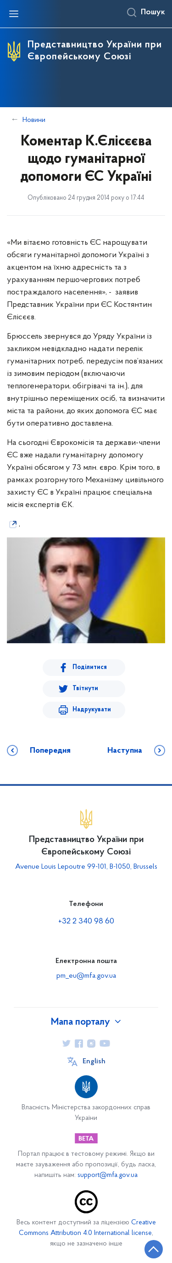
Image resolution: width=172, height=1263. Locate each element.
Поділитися (89, 667)
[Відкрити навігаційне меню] (13, 13)
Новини (33, 120)
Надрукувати (91, 709)
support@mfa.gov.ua (108, 1175)
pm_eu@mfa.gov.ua (86, 976)
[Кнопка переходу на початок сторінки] (153, 1249)
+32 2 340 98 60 (86, 921)
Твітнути (85, 688)
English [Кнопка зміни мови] (94, 1061)
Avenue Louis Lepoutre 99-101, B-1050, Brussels (86, 867)
